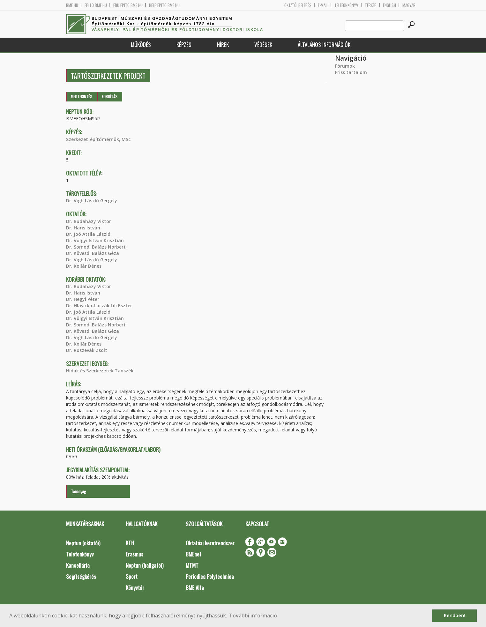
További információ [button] (253, 615)
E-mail (323, 5)
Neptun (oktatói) (83, 543)
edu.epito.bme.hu (128, 5)
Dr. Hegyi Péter (82, 299)
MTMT (192, 565)
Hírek (223, 45)
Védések (263, 45)
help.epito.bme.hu (164, 5)
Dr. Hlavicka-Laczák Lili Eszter (99, 305)
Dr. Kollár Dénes (83, 266)
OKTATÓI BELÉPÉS (297, 5)
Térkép (371, 5)
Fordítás (109, 96)
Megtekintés (81, 96)
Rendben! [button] (454, 615)
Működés (141, 45)
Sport (132, 576)
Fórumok (345, 66)
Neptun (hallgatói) (144, 565)
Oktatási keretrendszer (210, 543)
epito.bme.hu (96, 5)
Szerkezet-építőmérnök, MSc (98, 139)
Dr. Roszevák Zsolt (86, 350)
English (389, 5)
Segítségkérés (81, 576)
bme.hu (72, 5)
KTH (130, 543)
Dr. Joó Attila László (88, 234)
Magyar (408, 5)
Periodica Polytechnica (210, 576)
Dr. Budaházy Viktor (88, 221)
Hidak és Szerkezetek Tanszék (99, 371)
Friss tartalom (351, 72)
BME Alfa (195, 588)
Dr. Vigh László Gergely (91, 201)
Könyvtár (135, 588)
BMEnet (193, 554)
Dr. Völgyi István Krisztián (95, 240)
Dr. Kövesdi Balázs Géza (92, 253)
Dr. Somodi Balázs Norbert (96, 247)
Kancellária (78, 565)
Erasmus (134, 554)
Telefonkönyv (346, 5)
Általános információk (324, 45)
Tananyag (78, 491)
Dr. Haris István (83, 228)
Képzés (183, 45)
